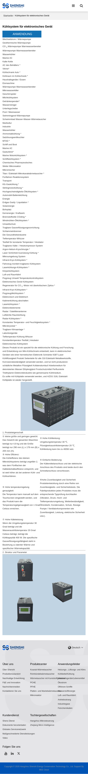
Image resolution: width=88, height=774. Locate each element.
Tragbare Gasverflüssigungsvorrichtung (21, 227)
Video (5, 738)
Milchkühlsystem (10, 97)
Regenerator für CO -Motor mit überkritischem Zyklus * (28, 285)
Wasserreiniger (9, 104)
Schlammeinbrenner (11, 231)
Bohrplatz (6, 209)
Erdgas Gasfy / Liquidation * (15, 202)
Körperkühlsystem (10, 271)
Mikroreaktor (36, 695)
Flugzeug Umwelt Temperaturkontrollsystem (23, 278)
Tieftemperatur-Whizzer (13, 238)
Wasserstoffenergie (66, 691)
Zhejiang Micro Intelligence (42, 725)
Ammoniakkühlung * (11, 133)
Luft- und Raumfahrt (67, 695)
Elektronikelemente (11, 307)
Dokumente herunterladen (14, 725)
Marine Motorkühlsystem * (14, 155)
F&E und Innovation (11, 682)
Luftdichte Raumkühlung (13, 315)
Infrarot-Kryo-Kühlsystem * (14, 260)
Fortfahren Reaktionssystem (15, 177)
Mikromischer (8, 170)
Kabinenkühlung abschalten (15, 300)
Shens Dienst (8, 721)
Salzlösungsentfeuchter (13, 137)
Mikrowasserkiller (10, 90)
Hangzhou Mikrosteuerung (42, 721)
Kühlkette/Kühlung (66, 674)
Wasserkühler (8, 54)
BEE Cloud (44, 770)
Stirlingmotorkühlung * (12, 188)
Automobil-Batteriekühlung (14, 195)
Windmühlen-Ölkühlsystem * (15, 220)
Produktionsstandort (11, 674)
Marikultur (7, 123)
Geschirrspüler (9, 94)
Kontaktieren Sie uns (11, 691)
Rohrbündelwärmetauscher (42, 674)
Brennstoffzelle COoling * (14, 216)
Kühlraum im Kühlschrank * (15, 76)
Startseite (8, 15)
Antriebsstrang (64, 699)
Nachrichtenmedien (11, 687)
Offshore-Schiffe (65, 687)
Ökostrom (62, 682)
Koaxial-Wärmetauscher (41, 669)
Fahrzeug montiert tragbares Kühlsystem (21, 263)
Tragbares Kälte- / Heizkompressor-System (22, 245)
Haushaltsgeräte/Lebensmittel (71, 678)
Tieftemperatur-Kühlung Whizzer (17, 336)
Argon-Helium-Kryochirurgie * (16, 249)
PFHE (33, 687)
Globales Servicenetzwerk (14, 729)
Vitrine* (5, 68)
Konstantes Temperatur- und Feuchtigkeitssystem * (26, 322)
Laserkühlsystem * (11, 304)
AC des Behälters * (11, 65)
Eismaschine (8, 83)
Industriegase (64, 704)
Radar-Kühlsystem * (11, 318)
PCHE (33, 682)
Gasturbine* (8, 151)
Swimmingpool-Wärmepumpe (16, 115)
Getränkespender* (11, 101)
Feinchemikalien (65, 708)
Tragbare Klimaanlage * (13, 329)
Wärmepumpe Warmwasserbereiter (19, 50)
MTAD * (6, 141)
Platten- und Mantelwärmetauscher (46, 691)
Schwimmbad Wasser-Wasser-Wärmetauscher (24, 119)
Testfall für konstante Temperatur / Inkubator (23, 242)
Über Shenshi (8, 669)
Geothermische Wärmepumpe (16, 43)
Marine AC (7, 58)
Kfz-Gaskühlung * (10, 184)
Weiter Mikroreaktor (11, 166)
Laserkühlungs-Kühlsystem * (15, 267)
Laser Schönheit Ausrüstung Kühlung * (20, 252)
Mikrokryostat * (9, 325)
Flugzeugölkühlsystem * (13, 293)
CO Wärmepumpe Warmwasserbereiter (21, 46)
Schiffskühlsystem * (11, 159)
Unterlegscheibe (10, 108)
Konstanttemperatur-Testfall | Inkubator (20, 340)
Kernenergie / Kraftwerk (13, 213)
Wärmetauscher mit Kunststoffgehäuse (47, 678)
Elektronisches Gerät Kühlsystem (18, 281)
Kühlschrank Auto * (11, 72)
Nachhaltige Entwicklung (13, 678)
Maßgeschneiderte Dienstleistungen (18, 734)
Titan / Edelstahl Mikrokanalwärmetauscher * (23, 173)
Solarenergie (8, 206)
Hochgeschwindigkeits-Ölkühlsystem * (20, 191)
